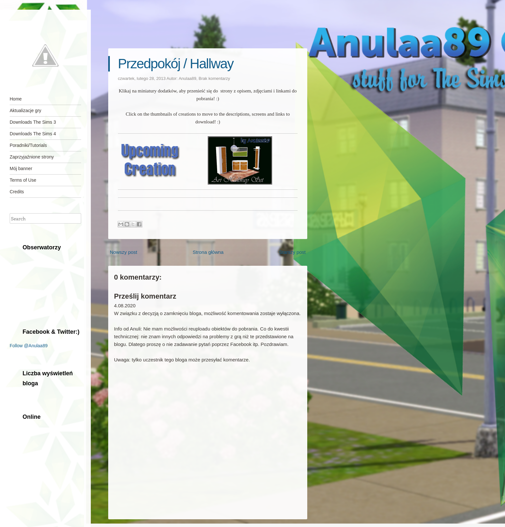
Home (16, 98)
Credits (17, 191)
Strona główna (208, 252)
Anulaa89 (187, 78)
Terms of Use (23, 180)
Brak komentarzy (214, 78)
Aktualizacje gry (25, 110)
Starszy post (292, 252)
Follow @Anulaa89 (29, 345)
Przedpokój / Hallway (175, 63)
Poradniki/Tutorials (28, 145)
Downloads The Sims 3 (33, 122)
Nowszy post (123, 252)
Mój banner (21, 168)
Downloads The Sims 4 (33, 133)
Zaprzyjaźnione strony (32, 156)
